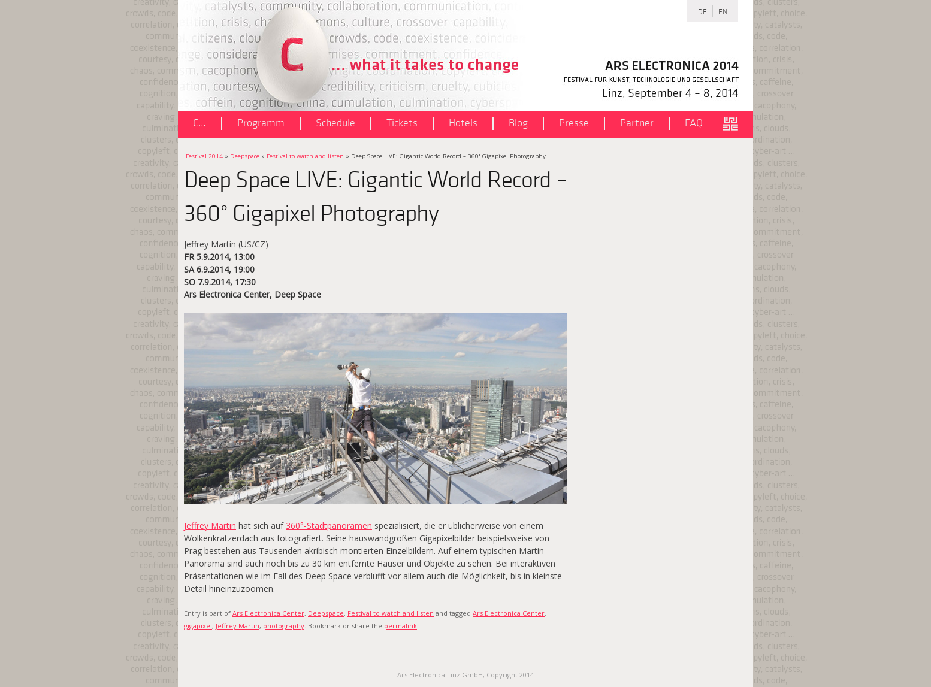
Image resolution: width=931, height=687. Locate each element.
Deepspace (244, 156)
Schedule (335, 123)
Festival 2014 (204, 156)
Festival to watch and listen (305, 156)
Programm (261, 123)
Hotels (463, 123)
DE (702, 11)
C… (199, 123)
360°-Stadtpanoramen (329, 525)
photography (283, 625)
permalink (400, 625)
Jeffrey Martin (210, 525)
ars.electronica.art (735, 124)
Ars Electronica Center (268, 613)
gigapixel (198, 625)
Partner (637, 123)
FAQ (694, 123)
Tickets (402, 123)
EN (722, 11)
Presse (574, 123)
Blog (518, 123)
